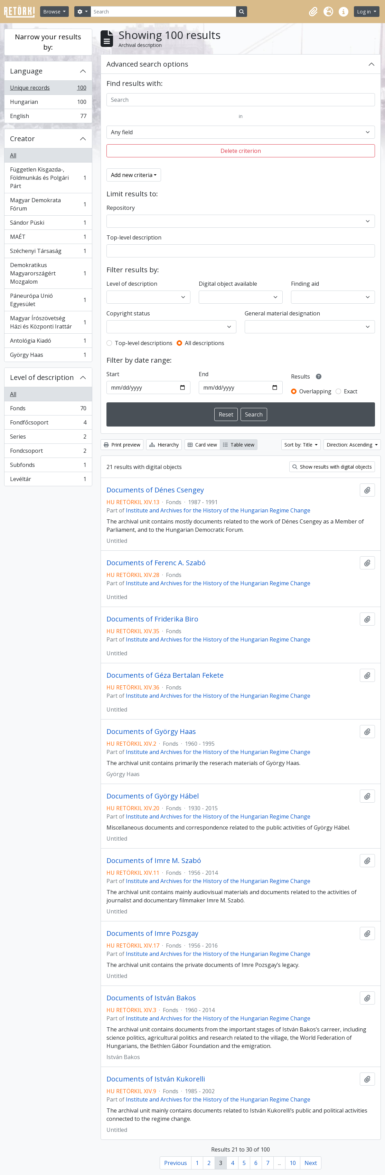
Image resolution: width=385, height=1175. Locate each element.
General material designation (282, 313)
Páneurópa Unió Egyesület (48, 300)
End (203, 374)
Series (48, 438)
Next (310, 1163)
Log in (364, 11)
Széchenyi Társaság (48, 252)
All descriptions (204, 343)
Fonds (48, 409)
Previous (175, 1163)
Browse (52, 11)
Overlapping (315, 391)
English (48, 117)
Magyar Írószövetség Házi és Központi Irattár (48, 322)
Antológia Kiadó (48, 342)
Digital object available (228, 283)
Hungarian (48, 103)
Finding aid (305, 283)
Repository (120, 208)
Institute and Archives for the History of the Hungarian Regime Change (218, 510)
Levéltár (48, 480)
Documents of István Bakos (151, 998)
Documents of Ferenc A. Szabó (156, 563)
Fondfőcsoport (48, 424)
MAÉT (48, 238)
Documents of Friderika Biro (152, 619)
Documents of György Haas (151, 731)
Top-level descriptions (143, 343)
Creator (22, 138)
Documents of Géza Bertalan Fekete (165, 675)
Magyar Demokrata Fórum (48, 204)
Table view (238, 444)
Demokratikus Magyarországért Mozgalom (48, 273)
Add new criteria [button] (131, 175)
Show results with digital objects (332, 466)
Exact (350, 391)
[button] (313, 11)
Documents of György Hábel (152, 796)
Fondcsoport (48, 452)
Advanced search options (147, 64)
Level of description (42, 377)
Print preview (122, 444)
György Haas (48, 356)
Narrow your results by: (48, 42)
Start (112, 374)
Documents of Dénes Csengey (155, 490)
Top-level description (133, 237)
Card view (202, 444)
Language (26, 71)
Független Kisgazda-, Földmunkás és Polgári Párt (48, 178)
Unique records (48, 89)
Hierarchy (164, 444)
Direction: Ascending (350, 444)
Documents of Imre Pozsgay (152, 933)
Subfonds (48, 466)
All (13, 155)
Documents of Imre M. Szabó (153, 860)
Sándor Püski (48, 224)
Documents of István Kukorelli (155, 1079)
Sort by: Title (299, 444)
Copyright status (128, 313)
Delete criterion (240, 151)
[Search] (163, 11)
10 (293, 1163)
